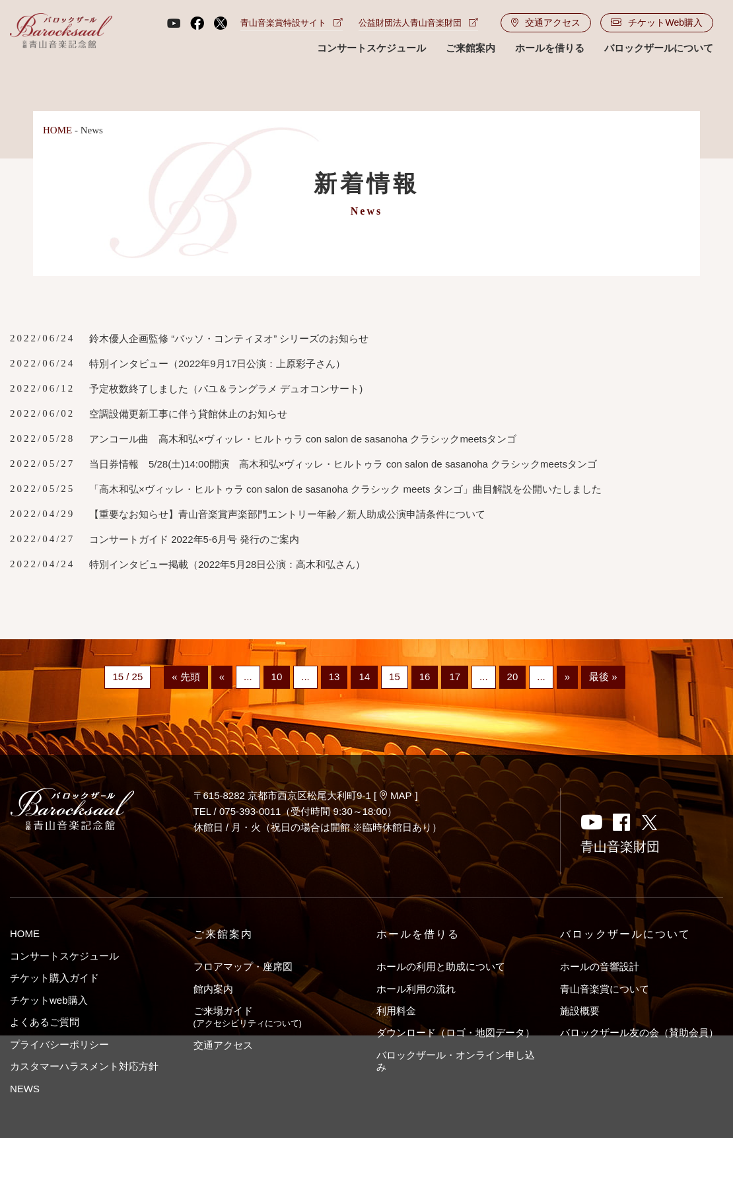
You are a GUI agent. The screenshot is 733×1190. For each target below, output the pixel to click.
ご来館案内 (470, 47)
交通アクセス (545, 22)
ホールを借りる (549, 47)
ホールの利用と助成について (440, 966)
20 (512, 677)
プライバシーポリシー (59, 1044)
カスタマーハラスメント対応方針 (84, 1066)
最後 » (603, 677)
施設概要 (580, 1010)
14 (364, 677)
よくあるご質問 (44, 1022)
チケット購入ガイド (54, 977)
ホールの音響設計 (599, 966)
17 (454, 677)
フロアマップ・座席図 (243, 966)
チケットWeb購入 (657, 22)
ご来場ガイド (247, 1016)
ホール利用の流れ (416, 989)
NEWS (25, 1088)
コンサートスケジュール (371, 47)
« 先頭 (186, 677)
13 (334, 677)
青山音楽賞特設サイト (291, 23)
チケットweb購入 (49, 1000)
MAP (396, 795)
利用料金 (396, 1010)
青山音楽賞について (604, 989)
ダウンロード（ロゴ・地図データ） (455, 1032)
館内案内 (213, 989)
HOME (57, 130)
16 (425, 677)
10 (277, 677)
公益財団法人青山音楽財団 (418, 23)
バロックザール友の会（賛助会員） (639, 1032)
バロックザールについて (658, 47)
